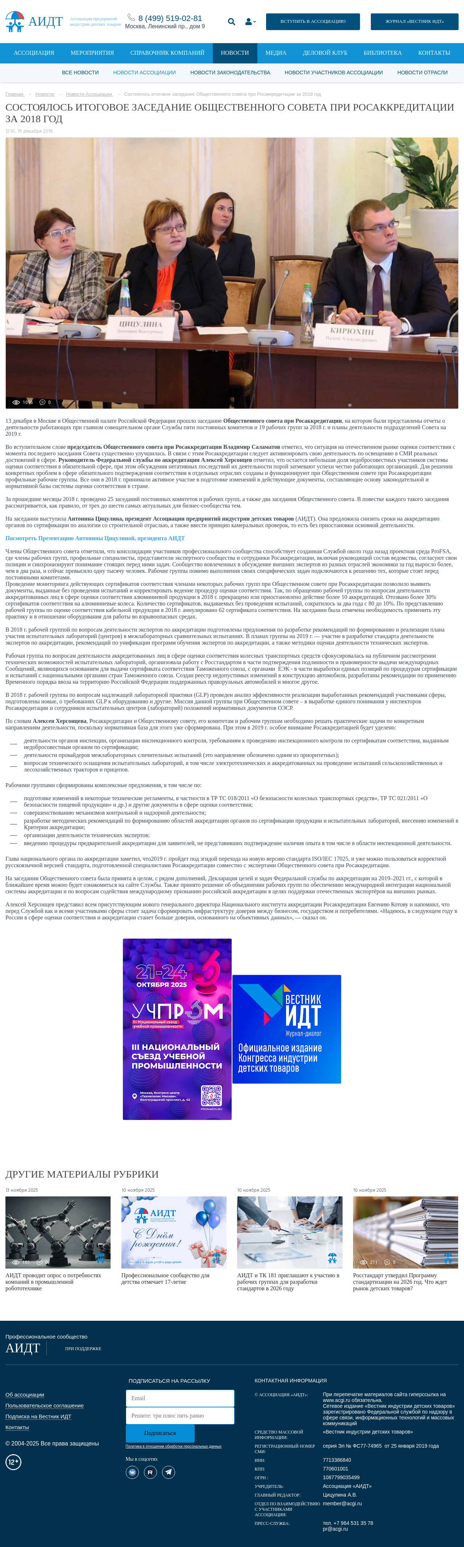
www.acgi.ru (336, 1400)
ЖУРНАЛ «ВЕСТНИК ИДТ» (414, 21)
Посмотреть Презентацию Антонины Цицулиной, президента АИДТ (95, 538)
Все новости (80, 72)
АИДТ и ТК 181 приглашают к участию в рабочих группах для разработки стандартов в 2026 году (288, 1281)
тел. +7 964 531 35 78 (348, 1523)
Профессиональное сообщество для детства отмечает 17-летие (165, 1278)
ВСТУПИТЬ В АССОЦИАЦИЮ (313, 21)
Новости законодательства (230, 72)
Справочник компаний (167, 53)
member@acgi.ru (342, 1503)
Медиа (275, 53)
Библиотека (383, 53)
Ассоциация (34, 53)
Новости (235, 53)
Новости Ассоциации (144, 72)
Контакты (434, 53)
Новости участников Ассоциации (334, 72)
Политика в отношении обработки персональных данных (173, 1446)
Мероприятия (92, 53)
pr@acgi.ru (335, 1529)
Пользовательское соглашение (44, 1405)
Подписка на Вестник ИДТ (38, 1416)
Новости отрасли (422, 72)
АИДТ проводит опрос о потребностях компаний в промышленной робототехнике (53, 1281)
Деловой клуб (325, 53)
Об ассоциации (24, 1394)
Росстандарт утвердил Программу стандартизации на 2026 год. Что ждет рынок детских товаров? (400, 1281)
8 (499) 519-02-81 (170, 18)
